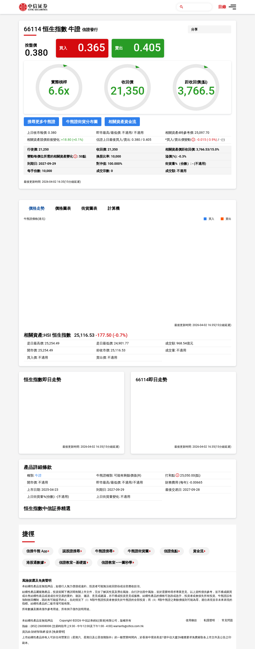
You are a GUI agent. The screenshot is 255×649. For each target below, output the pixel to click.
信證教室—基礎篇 (72, 562)
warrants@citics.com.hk (128, 626)
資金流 (198, 551)
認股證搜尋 (71, 551)
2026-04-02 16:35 (204, 325)
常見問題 (227, 620)
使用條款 (191, 620)
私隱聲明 (209, 620)
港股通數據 (35, 562)
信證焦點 (171, 551)
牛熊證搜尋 (104, 551)
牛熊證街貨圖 (138, 551)
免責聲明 (58, 631)
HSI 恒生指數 (57, 335)
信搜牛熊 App (36, 551)
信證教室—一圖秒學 (116, 562)
